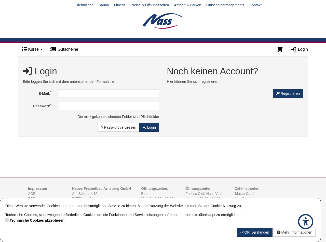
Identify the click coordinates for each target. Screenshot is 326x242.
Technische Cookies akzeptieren (37, 220)
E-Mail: (44, 93)
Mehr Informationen (294, 232)
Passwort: (42, 105)
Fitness (120, 5)
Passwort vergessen (118, 127)
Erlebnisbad (84, 5)
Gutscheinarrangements (225, 5)
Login (299, 49)
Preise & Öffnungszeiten (150, 5)
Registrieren (288, 93)
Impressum (37, 188)
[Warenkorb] (280, 49)
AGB (32, 194)
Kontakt (255, 5)
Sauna (104, 5)
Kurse (32, 49)
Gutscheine (64, 49)
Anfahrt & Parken (187, 5)
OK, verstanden (254, 232)
